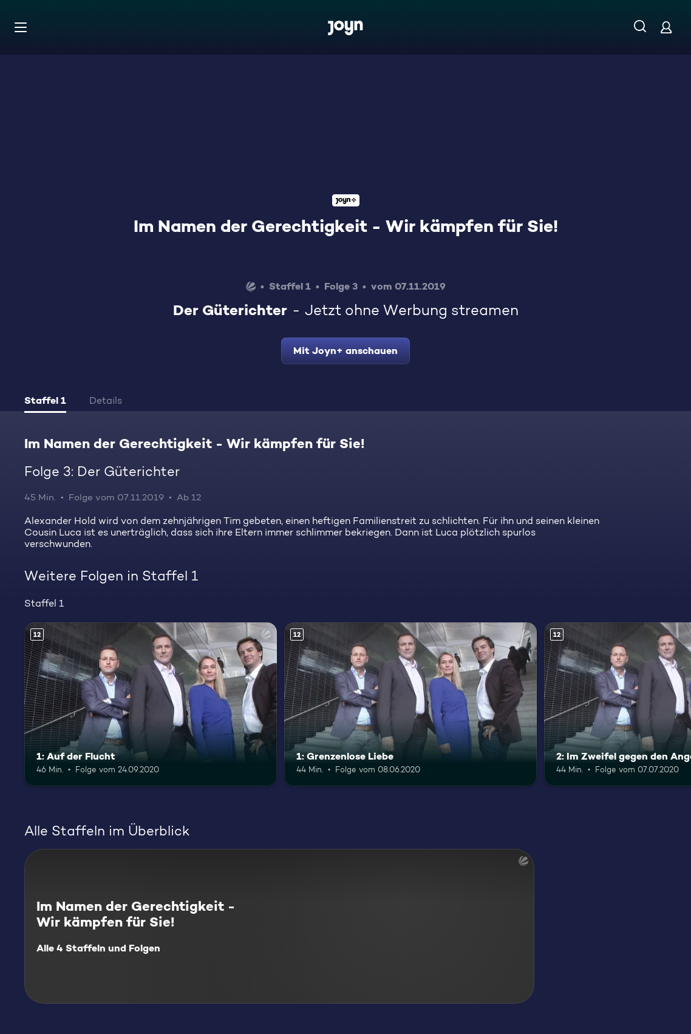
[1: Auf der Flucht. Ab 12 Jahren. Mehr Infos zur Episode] (150, 704)
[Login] (666, 27)
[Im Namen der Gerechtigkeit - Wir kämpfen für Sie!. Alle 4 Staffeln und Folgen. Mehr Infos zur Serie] (279, 926)
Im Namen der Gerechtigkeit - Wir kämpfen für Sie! (346, 226)
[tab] (45, 402)
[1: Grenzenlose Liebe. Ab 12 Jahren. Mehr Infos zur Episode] (410, 704)
